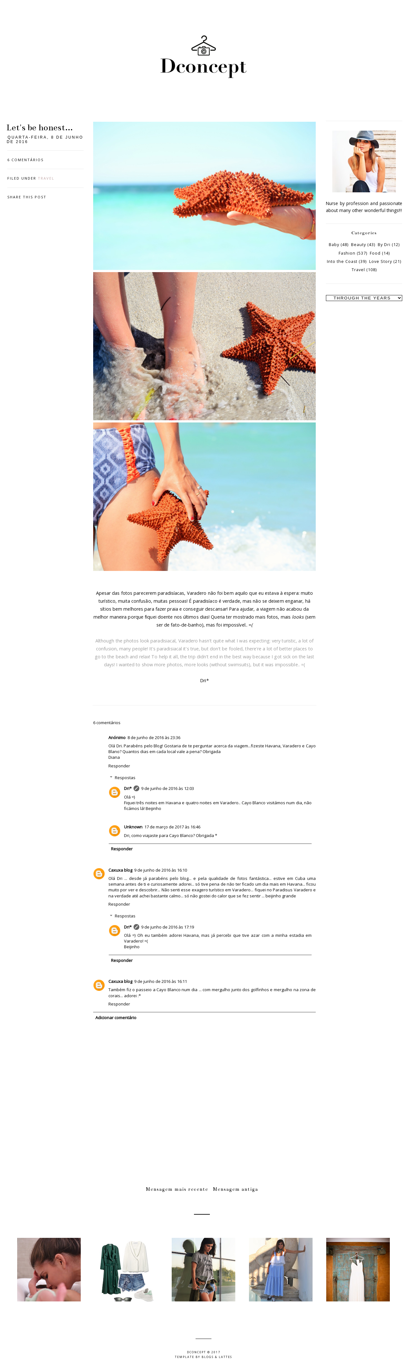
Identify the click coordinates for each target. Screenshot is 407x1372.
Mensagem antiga (235, 1189)
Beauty (358, 244)
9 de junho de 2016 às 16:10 (160, 870)
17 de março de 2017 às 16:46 (172, 827)
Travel (46, 178)
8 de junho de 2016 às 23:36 (154, 737)
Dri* (128, 788)
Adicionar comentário (115, 1017)
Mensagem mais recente (177, 1189)
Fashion (347, 253)
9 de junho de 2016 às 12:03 (167, 788)
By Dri (384, 244)
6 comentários (25, 159)
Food (375, 253)
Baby (334, 244)
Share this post (26, 197)
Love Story (380, 261)
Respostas (125, 777)
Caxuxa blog (120, 870)
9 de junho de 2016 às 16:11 (160, 981)
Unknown (133, 827)
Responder (119, 766)
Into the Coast (342, 261)
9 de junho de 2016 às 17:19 (167, 927)
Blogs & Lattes (217, 1357)
